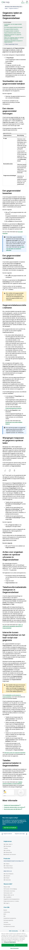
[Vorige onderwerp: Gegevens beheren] (7, 834)
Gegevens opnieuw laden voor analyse (14, 807)
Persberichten (7, 924)
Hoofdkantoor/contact (9, 926)
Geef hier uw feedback (10, 827)
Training (6, 848)
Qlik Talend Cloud (8, 865)
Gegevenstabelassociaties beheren (12, 32)
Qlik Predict (6, 877)
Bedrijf (5, 910)
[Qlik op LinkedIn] (23, 931)
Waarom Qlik (7, 886)
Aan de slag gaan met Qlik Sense (12, 809)
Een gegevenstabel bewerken (11, 29)
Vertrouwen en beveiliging (10, 888)
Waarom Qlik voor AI (9, 895)
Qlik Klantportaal (8, 852)
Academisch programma (10, 918)
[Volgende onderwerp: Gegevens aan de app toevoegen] (21, 834)
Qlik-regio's (6, 903)
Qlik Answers (7, 875)
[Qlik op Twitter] (20, 931)
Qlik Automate (7, 879)
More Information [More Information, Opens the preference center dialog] (14, 948)
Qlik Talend (6, 863)
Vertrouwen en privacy (9, 891)
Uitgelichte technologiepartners (11, 899)
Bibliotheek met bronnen (10, 854)
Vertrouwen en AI (8, 893)
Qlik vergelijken (7, 897)
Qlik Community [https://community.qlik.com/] (13, 931)
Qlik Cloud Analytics (8, 873)
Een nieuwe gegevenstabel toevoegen (13, 27)
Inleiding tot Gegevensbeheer (11, 805)
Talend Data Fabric (8, 867)
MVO (5, 914)
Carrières (6, 922)
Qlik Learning (7, 850)
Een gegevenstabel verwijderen (11, 31)
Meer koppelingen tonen (11, 44)
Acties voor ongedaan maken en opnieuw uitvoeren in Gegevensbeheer (14, 38)
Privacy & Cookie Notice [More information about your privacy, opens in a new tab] (10, 942)
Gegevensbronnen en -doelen (11, 901)
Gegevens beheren (13, 8)
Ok (14, 945)
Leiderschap (7, 912)
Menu (27, 2)
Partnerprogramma (8, 920)
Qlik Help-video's (8, 844)
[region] (14, 940)
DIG (4, 916)
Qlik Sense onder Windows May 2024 (13, 6)
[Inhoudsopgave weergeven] (3, 6)
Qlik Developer (7, 846)
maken (6, 8)
